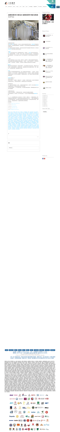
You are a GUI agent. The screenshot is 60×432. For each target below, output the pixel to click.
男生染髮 (19, 386)
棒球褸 (6, 364)
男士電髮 (10, 382)
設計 (31, 371)
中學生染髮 (48, 385)
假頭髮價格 (26, 383)
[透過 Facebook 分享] (8, 133)
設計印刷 (33, 371)
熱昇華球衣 (18, 364)
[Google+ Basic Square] (44, 158)
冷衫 (42, 364)
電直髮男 (18, 387)
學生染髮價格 (52, 385)
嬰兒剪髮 (45, 388)
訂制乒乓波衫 (44, 367)
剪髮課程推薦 (39, 383)
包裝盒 (9, 369)
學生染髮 (43, 385)
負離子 (52, 382)
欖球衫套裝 (24, 366)
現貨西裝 (29, 361)
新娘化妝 (19, 388)
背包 (53, 369)
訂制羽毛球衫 (27, 367)
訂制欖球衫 (15, 366)
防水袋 (39, 370)
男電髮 (11, 387)
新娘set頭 (12, 388)
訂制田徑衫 (29, 366)
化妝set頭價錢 (40, 387)
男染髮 (9, 386)
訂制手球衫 (37, 365)
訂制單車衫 (46, 366)
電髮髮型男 (21, 390)
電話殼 (11, 370)
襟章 (51, 362)
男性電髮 (41, 389)
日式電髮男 (50, 389)
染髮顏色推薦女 (49, 390)
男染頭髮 (12, 386)
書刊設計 (49, 371)
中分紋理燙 (33, 389)
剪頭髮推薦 (19, 384)
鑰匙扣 (52, 370)
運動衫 (22, 364)
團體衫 (15, 363)
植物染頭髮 (48, 382)
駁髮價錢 (37, 388)
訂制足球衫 (23, 365)
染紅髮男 (23, 386)
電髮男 (8, 387)
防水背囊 (42, 370)
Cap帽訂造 (33, 362)
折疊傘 (36, 370)
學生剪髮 (17, 385)
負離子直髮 (7, 384)
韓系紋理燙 (15, 389)
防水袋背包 (46, 370)
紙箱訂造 (12, 369)
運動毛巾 (9, 371)
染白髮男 (31, 386)
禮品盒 (6, 369)
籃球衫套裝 (18, 365)
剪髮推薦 (15, 384)
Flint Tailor (42, 355)
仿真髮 (19, 383)
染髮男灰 (42, 386)
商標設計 (42, 371)
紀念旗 (43, 369)
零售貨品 (20, 368)
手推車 (18, 371)
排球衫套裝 (10, 366)
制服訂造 (6, 361)
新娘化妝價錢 (24, 388)
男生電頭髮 (45, 389)
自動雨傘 (32, 370)
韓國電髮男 (8, 390)
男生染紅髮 (27, 386)
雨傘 (29, 370)
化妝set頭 (50, 387)
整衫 (21, 363)
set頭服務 (8, 388)
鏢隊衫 (13, 368)
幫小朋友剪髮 (8, 385)
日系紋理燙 (19, 389)
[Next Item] (52, 17)
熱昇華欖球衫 (19, 366)
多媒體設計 (38, 371)
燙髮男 (49, 388)
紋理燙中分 (28, 389)
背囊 (51, 369)
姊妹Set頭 (15, 388)
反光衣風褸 (6, 362)
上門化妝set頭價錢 (30, 388)
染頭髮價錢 (44, 382)
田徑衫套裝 (41, 366)
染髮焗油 (26, 385)
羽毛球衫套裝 (38, 367)
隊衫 (13, 364)
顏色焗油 (33, 385)
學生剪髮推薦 (13, 385)
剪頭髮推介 (11, 384)
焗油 (42, 383)
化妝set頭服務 (45, 387)
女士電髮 (19, 382)
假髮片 (22, 383)
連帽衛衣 (43, 363)
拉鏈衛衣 (47, 363)
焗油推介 (49, 383)
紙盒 (15, 369)
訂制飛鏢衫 (9, 368)
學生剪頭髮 (22, 385)
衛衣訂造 (36, 363)
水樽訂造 (50, 368)
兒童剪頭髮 (40, 384)
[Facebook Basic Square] (43, 158)
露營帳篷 (28, 371)
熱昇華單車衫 (50, 366)
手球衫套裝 (46, 365)
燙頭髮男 (52, 388)
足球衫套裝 (32, 365)
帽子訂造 (37, 362)
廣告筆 (23, 370)
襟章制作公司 (7, 363)
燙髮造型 (36, 387)
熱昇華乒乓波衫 (49, 367)
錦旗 (40, 369)
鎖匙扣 (50, 370)
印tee (10, 363)
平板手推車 (22, 371)
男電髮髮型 (30, 390)
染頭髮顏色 (39, 382)
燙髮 (8, 383)
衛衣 (33, 363)
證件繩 (49, 369)
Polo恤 (26, 363)
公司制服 (36, 361)
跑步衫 (32, 366)
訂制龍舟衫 (9, 367)
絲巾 (43, 362)
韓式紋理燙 (10, 389)
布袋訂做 (38, 364)
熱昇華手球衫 (41, 365)
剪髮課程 (30, 383)
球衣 (15, 364)
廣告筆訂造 (26, 370)
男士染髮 (15, 386)
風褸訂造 (52, 363)
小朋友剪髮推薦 (48, 384)
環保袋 (24, 369)
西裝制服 (11, 361)
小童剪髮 (23, 384)
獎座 (31, 369)
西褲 (22, 361)
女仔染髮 (44, 390)
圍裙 (26, 362)
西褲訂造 (25, 361)
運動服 (25, 364)
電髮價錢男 (12, 390)
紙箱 (53, 368)
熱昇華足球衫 (27, 365)
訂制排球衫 (51, 365)
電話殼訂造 (19, 370)
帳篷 (25, 371)
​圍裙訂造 (29, 362)
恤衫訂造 (19, 361)
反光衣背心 (52, 361)
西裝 (9, 361)
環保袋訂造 (28, 369)
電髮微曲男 (22, 387)
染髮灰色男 (39, 386)
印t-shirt (18, 363)
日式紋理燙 (24, 389)
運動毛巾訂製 (14, 371)
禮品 (37, 368)
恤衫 (17, 361)
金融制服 (40, 361)
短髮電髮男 (27, 387)
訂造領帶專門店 (47, 362)
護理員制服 (20, 362)
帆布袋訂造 (35, 364)
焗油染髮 (29, 385)
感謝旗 (46, 369)
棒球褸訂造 (10, 364)
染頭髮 (25, 382)
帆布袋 (28, 364)
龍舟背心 (13, 367)
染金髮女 (8, 391)
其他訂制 (16, 368)
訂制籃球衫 (9, 365)
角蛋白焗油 (46, 383)
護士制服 (15, 362)
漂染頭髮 (35, 382)
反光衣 (49, 361)
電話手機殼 (15, 370)
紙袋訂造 (20, 369)
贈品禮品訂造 (43, 368)
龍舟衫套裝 (23, 367)
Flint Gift (38, 355)
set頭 (53, 387)
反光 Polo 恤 (11, 362)
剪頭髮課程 (34, 383)
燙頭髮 (11, 383)
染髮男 (6, 386)
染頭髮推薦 (28, 382)
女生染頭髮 (40, 390)
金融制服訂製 (44, 361)
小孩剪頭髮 (32, 384)
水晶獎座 (34, 369)
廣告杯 (47, 368)
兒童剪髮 (35, 384)
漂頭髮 (32, 382)
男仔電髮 (14, 387)
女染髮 (36, 390)
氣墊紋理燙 (37, 389)
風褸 (50, 363)
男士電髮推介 (15, 382)
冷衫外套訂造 (46, 364)
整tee (23, 363)
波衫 (49, 364)
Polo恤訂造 (30, 363)
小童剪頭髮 (27, 384)
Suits (15, 361)
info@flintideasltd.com (25, 351)
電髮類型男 (26, 390)
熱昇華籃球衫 (13, 365)
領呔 (40, 362)
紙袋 (17, 369)
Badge (53, 362)
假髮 (17, 383)
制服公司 (32, 361)
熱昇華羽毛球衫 (33, 367)
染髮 (22, 382)
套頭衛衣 (39, 363)
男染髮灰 (46, 386)
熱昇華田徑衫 (36, 366)
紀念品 (39, 368)
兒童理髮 (44, 384)
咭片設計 (45, 371)
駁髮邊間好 (41, 388)
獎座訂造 (37, 369)
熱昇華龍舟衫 (18, 367)
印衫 (13, 363)
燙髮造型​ (14, 383)
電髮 (49, 386)
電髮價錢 (52, 386)
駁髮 (34, 388)
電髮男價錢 (17, 390)
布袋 (31, 364)
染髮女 (34, 390)
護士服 (23, 362)
